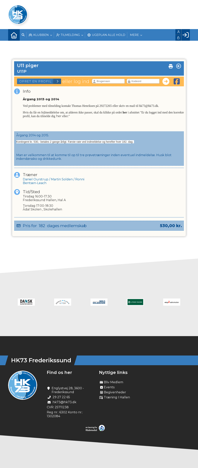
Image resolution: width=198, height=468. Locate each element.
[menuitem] (14, 35)
